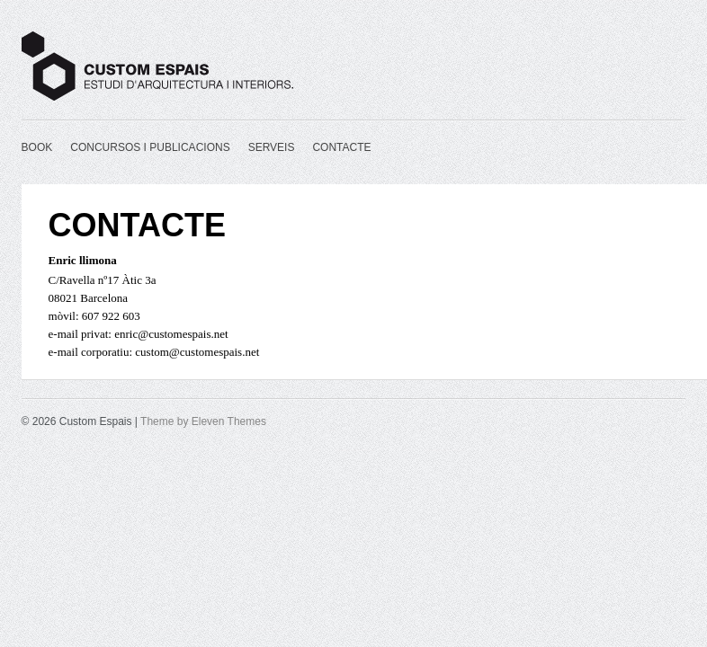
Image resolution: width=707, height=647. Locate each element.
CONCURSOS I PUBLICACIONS (149, 147)
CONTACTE (341, 147)
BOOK (37, 147)
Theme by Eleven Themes (203, 421)
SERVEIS (271, 147)
